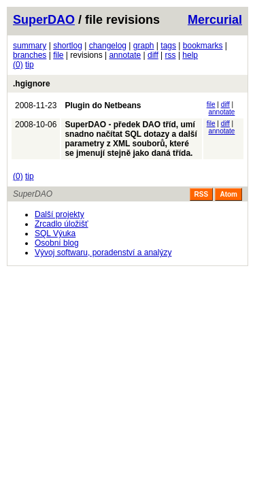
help (190, 55)
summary (29, 45)
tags (168, 45)
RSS (201, 194)
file (58, 55)
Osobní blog (57, 243)
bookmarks (203, 45)
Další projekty (59, 214)
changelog (107, 45)
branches (29, 55)
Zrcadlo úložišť (61, 224)
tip (29, 64)
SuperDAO (44, 20)
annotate (125, 55)
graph (143, 45)
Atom (228, 194)
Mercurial (215, 20)
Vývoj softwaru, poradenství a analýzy (103, 252)
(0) (18, 64)
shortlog (67, 45)
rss (170, 55)
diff (153, 55)
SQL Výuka (55, 233)
